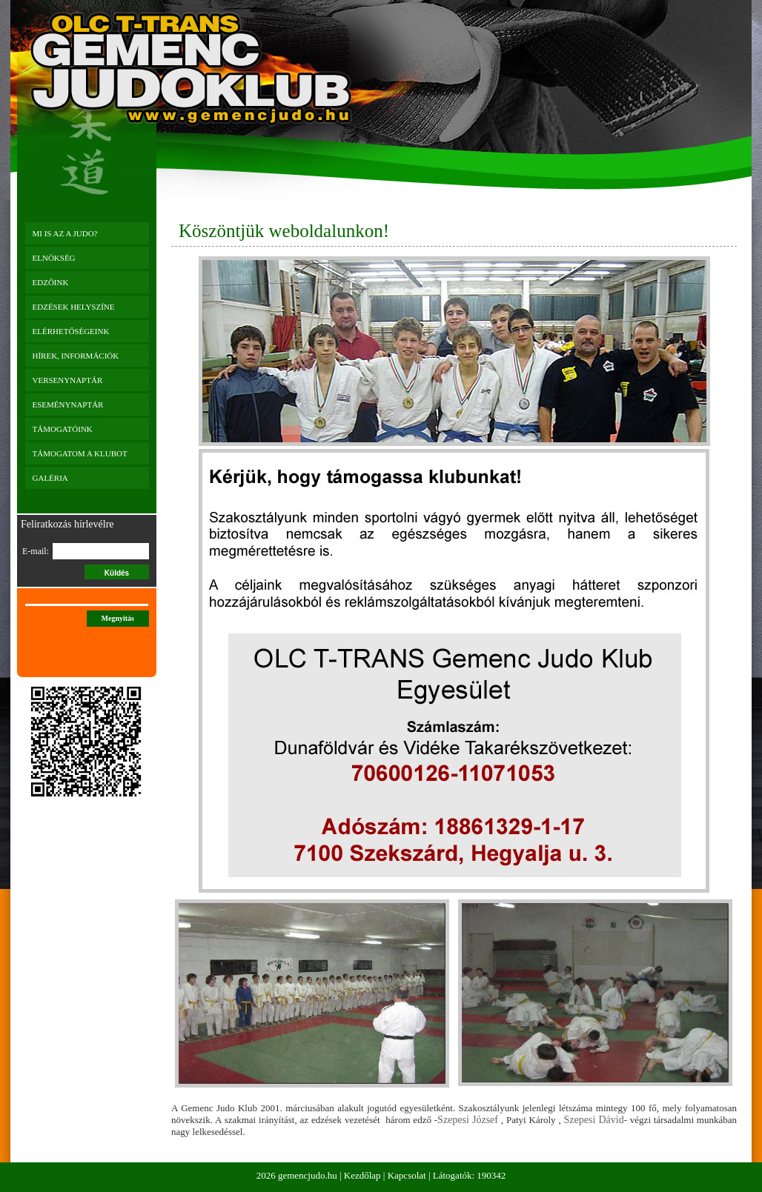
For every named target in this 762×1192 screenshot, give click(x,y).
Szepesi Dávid (594, 1119)
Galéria (50, 477)
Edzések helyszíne (74, 306)
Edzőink (51, 282)
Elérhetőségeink (71, 331)
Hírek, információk (76, 355)
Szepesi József (467, 1119)
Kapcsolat (407, 1175)
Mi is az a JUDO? (65, 233)
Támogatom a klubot (80, 453)
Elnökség (54, 257)
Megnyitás (118, 618)
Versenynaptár (68, 380)
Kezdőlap (362, 1175)
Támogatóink (63, 428)
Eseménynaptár (68, 404)
